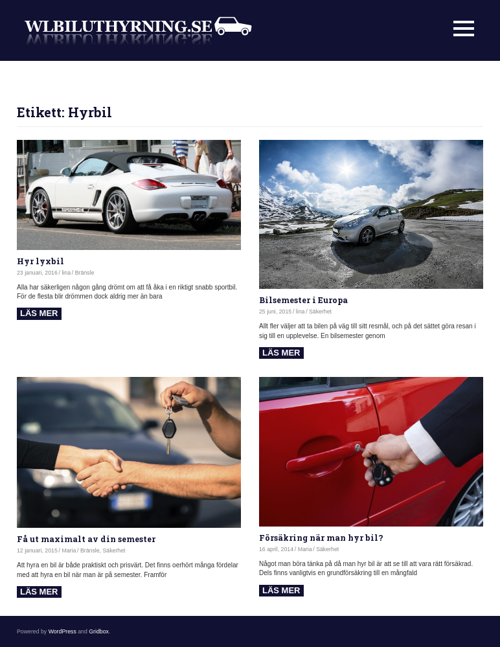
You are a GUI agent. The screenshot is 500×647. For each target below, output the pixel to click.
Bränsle (85, 272)
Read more (39, 314)
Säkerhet (320, 311)
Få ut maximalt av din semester (86, 539)
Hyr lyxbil (40, 261)
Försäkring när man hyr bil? (321, 537)
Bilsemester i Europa (303, 300)
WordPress (62, 631)
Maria (69, 550)
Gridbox (99, 631)
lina (66, 272)
